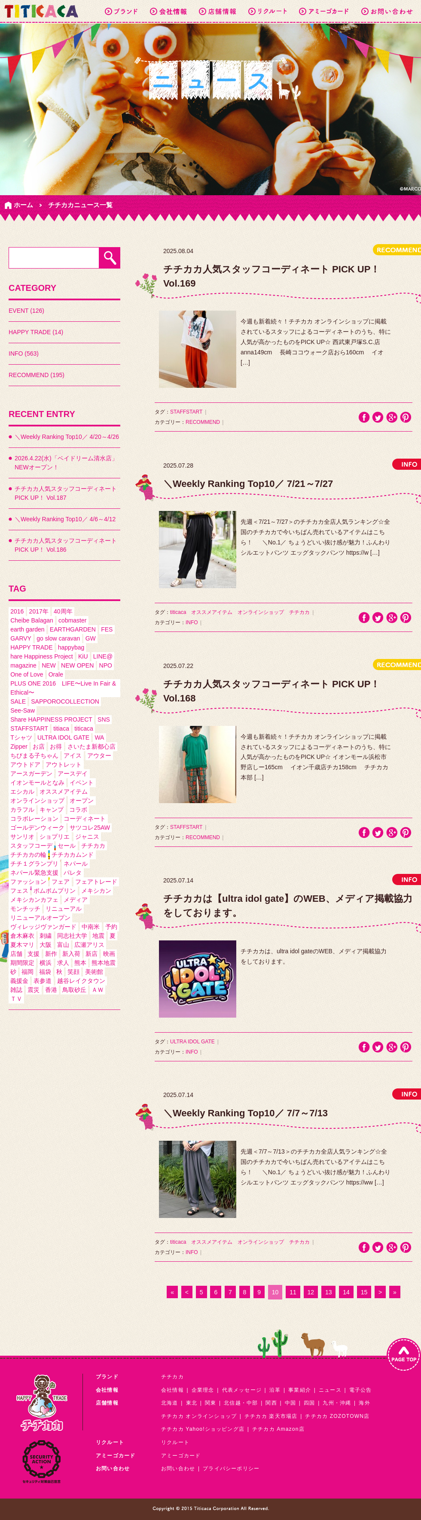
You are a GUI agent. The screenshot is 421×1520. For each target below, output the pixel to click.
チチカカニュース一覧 (80, 205)
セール (67, 845)
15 (364, 1292)
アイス (73, 755)
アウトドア (25, 764)
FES (107, 629)
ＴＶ (16, 998)
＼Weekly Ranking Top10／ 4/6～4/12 (65, 519)
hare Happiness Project (41, 656)
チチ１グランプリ (34, 863)
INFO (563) (24, 353)
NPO (105, 665)
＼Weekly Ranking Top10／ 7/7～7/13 (245, 1113)
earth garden (27, 629)
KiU (83, 656)
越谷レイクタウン (81, 980)
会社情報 (172, 1390)
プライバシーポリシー (231, 1469)
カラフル (22, 809)
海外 (364, 1403)
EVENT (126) (26, 310)
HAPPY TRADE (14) (36, 332)
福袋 (45, 971)
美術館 (94, 971)
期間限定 (22, 962)
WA (99, 737)
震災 (33, 989)
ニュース (330, 1390)
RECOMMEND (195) (36, 375)
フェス (19, 890)
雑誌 (16, 989)
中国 (290, 1403)
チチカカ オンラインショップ (199, 1416)
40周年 (63, 611)
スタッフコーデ (31, 845)
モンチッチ (25, 908)
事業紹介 (299, 1390)
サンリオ (22, 836)
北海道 (169, 1403)
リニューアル (64, 908)
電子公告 (360, 1390)
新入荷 (71, 953)
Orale (56, 674)
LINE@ (103, 656)
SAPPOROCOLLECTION (65, 701)
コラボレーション (34, 818)
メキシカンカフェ (34, 899)
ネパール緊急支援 (34, 872)
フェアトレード (96, 881)
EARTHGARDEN (73, 629)
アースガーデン (31, 773)
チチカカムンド (73, 854)
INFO (192, 622)
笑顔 (73, 971)
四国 (309, 1403)
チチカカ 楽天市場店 (270, 1416)
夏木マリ (22, 944)
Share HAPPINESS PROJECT (51, 719)
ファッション (28, 881)
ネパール (76, 863)
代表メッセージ (242, 1390)
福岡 (27, 971)
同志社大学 (72, 935)
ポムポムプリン (55, 890)
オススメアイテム (64, 791)
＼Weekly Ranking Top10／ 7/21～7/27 (248, 483)
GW (90, 638)
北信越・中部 (241, 1403)
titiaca (61, 728)
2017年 (39, 611)
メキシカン (96, 890)
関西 (271, 1403)
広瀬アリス (89, 944)
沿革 (275, 1390)
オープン (82, 800)
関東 (210, 1403)
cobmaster (72, 620)
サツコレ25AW (90, 827)
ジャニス (87, 836)
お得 (56, 746)
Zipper (18, 746)
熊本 (80, 962)
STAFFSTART (29, 728)
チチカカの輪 (28, 854)
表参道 (43, 980)
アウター (99, 755)
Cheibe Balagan (31, 620)
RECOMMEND (203, 422)
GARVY (20, 638)
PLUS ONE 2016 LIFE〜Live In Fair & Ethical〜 (63, 688)
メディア (76, 899)
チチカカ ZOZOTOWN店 (337, 1416)
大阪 (46, 944)
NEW (49, 665)
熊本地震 (104, 962)
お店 (39, 746)
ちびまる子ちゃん (34, 755)
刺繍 (46, 935)
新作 (51, 953)
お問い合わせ (178, 1469)
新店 (91, 953)
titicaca (83, 728)
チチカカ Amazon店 (278, 1429)
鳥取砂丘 (74, 989)
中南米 (91, 926)
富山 (63, 944)
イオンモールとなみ (37, 782)
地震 (98, 935)
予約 (111, 926)
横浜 (46, 962)
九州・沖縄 (337, 1403)
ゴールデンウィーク (37, 827)
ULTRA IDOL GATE (63, 737)
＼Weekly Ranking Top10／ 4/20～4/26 (67, 436)
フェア (61, 881)
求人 (63, 962)
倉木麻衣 (22, 935)
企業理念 (203, 1390)
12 (311, 1292)
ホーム (23, 205)
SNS (104, 719)
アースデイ (73, 773)
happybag (71, 647)
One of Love (26, 674)
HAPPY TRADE (31, 647)
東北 (191, 1403)
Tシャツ (21, 737)
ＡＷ (98, 989)
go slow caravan (58, 638)
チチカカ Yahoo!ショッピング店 (202, 1429)
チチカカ (93, 845)
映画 (109, 953)
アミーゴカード (181, 1456)
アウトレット (64, 764)
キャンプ (52, 809)
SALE (18, 701)
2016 (17, 611)
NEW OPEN (77, 665)
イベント (82, 782)
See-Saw (22, 710)
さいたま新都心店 (91, 746)
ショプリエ (55, 836)
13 (328, 1292)
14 (346, 1292)
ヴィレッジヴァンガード (43, 926)
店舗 (16, 953)
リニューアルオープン (40, 917)
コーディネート (85, 818)
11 (293, 1292)
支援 (33, 953)
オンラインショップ (37, 800)
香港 (51, 989)
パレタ (73, 872)
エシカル (22, 791)
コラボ (78, 809)
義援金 (19, 980)
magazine (23, 665)
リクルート (175, 1442)
